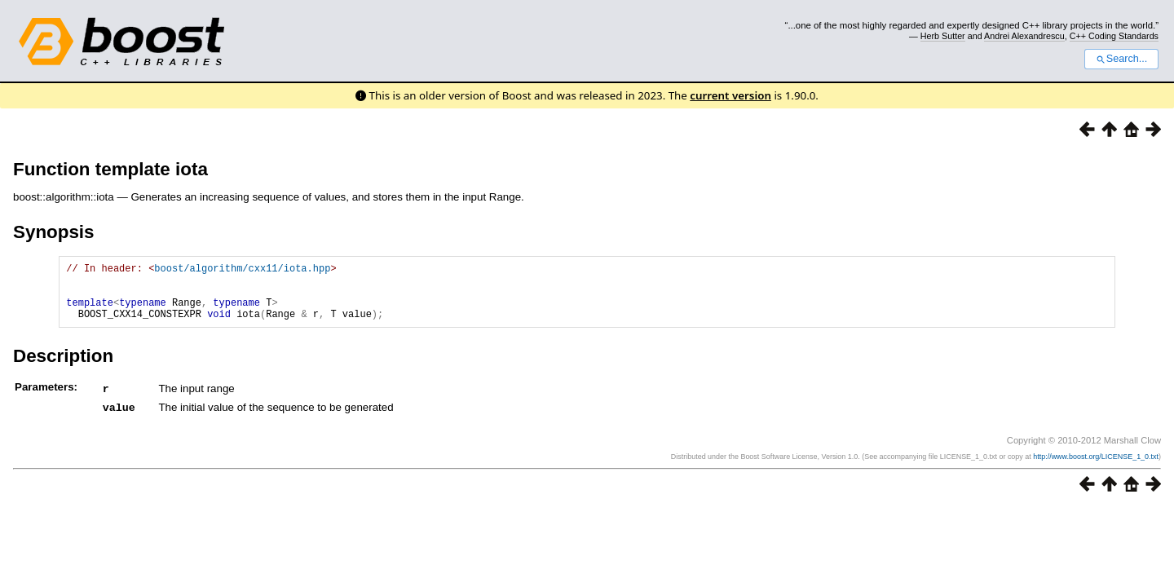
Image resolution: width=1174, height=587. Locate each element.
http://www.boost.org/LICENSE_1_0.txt (1096, 467)
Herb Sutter (942, 36)
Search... (1121, 58)
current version (730, 95)
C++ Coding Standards (1114, 36)
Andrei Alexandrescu (1024, 36)
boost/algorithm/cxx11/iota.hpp (242, 270)
